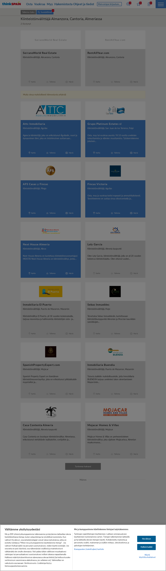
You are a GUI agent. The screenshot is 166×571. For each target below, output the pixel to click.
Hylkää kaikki (146, 547)
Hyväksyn (146, 539)
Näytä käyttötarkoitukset (147, 556)
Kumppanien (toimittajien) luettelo (89, 549)
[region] (83, 548)
